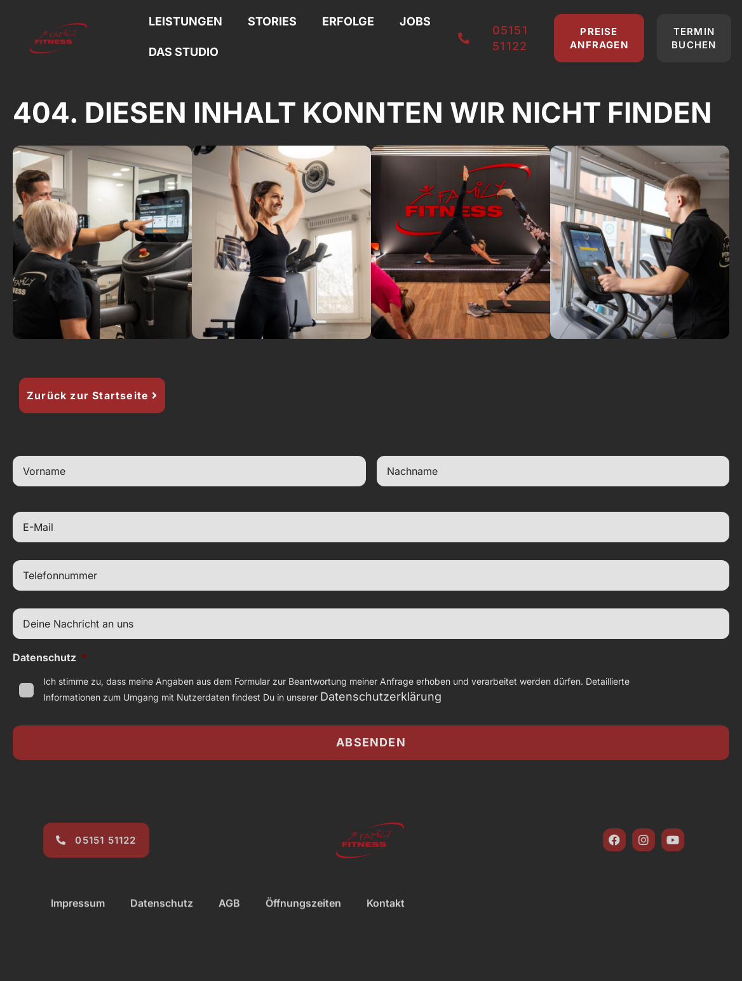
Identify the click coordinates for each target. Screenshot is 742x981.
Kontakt (386, 915)
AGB (229, 915)
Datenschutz (50, 657)
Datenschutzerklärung (381, 696)
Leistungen (185, 21)
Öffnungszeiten (303, 915)
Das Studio (184, 51)
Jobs (415, 21)
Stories (272, 21)
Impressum (78, 915)
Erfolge (348, 21)
